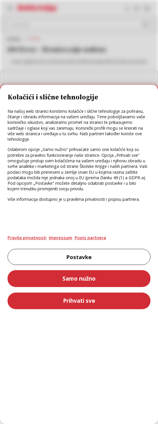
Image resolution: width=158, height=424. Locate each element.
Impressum (60, 237)
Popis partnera (90, 237)
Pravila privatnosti (27, 237)
